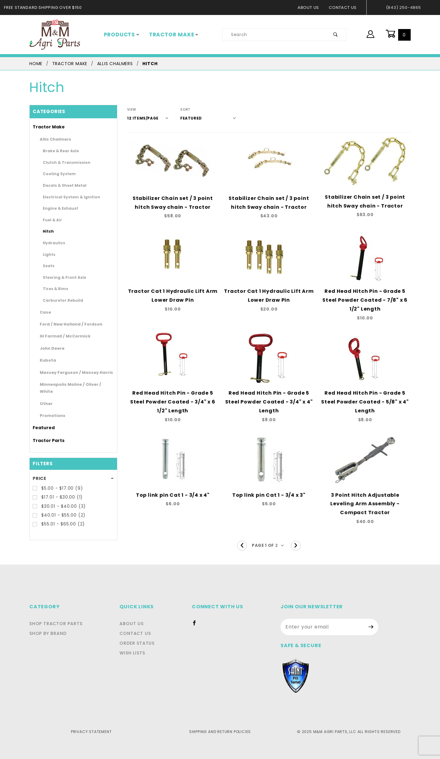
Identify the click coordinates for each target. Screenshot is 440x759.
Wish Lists (135, 635)
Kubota (46, 360)
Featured (41, 420)
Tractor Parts (45, 433)
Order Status (138, 625)
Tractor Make (169, 34)
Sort (180, 110)
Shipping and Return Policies (220, 714)
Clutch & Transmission (61, 162)
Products (120, 34)
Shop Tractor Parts (54, 606)
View (131, 110)
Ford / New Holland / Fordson (66, 324)
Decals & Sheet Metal (60, 185)
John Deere (50, 348)
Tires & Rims (53, 288)
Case (44, 312)
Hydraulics (51, 243)
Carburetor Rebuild (58, 300)
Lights (48, 254)
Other (45, 396)
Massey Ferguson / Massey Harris (70, 372)
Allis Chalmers (53, 139)
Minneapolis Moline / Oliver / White (71, 384)
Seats (47, 265)
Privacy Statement (91, 714)
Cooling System (56, 173)
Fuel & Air (51, 220)
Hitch (47, 231)
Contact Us (345, 7)
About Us (311, 7)
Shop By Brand (47, 615)
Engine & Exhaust (57, 208)
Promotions (50, 408)
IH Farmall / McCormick (61, 336)
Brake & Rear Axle (57, 151)
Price (39, 471)
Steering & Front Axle (60, 277)
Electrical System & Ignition (65, 197)
